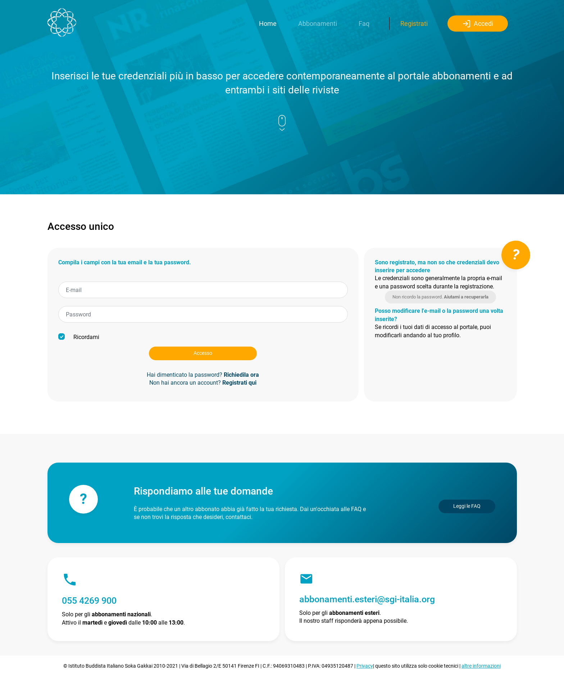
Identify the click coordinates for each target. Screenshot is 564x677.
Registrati (414, 23)
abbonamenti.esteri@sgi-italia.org (367, 599)
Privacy (364, 666)
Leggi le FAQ (467, 506)
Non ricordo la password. (440, 297)
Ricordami (78, 336)
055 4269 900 (89, 600)
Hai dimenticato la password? (203, 374)
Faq (364, 23)
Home (268, 23)
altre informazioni (481, 666)
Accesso (203, 353)
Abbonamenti (317, 23)
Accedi (477, 23)
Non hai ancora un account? (202, 382)
